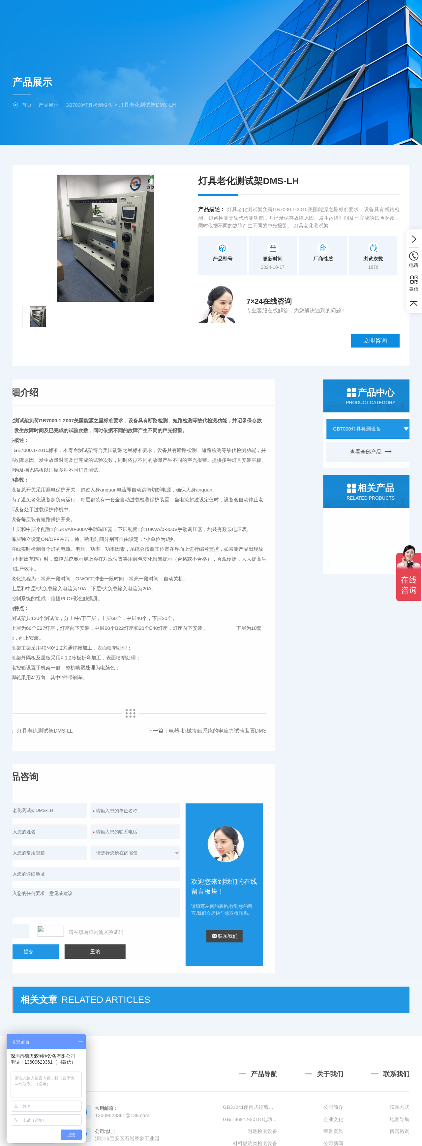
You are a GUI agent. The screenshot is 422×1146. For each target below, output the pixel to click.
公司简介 (333, 1126)
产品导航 (264, 1092)
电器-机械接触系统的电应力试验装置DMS (73, 702)
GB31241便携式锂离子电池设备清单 (250, 1126)
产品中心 (226, 15)
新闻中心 (267, 15)
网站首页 (143, 15)
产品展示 (48, 105)
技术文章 (309, 15)
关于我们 (184, 15)
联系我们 (351, 15)
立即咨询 (379, 302)
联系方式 (399, 1126)
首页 (27, 105)
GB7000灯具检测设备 (89, 105)
